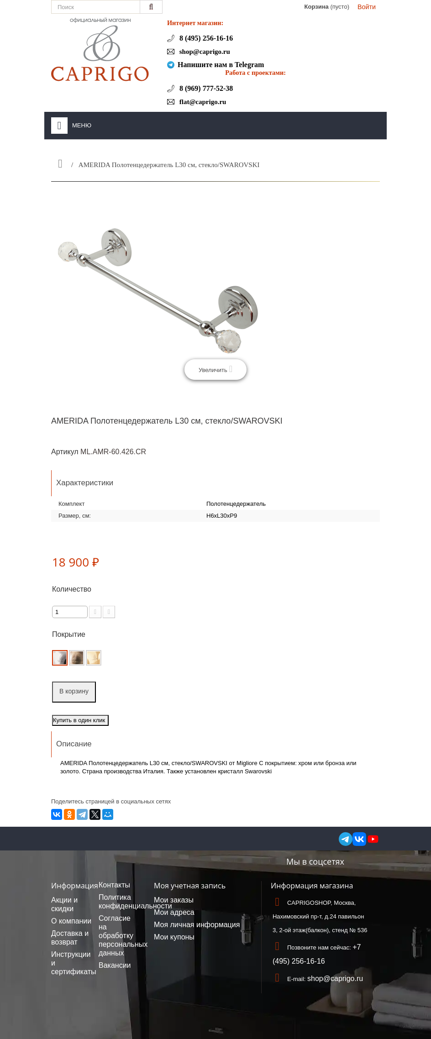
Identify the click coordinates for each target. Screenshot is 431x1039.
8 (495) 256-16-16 (205, 38)
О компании (71, 921)
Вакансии (115, 965)
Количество (71, 589)
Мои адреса (174, 912)
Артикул (65, 452)
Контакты (114, 885)
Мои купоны (174, 937)
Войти (366, 6)
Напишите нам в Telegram (221, 64)
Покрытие (69, 634)
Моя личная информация (197, 925)
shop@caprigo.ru (204, 51)
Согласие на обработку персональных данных (123, 935)
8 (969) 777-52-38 (205, 88)
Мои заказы (174, 900)
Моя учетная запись (190, 886)
